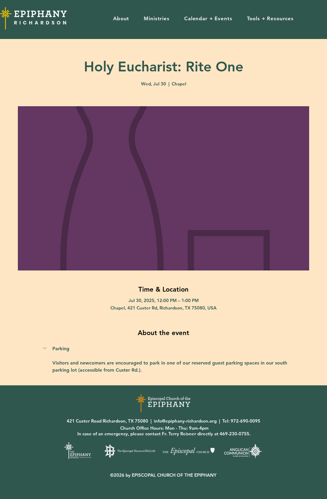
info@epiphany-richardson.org (185, 421)
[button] (121, 18)
